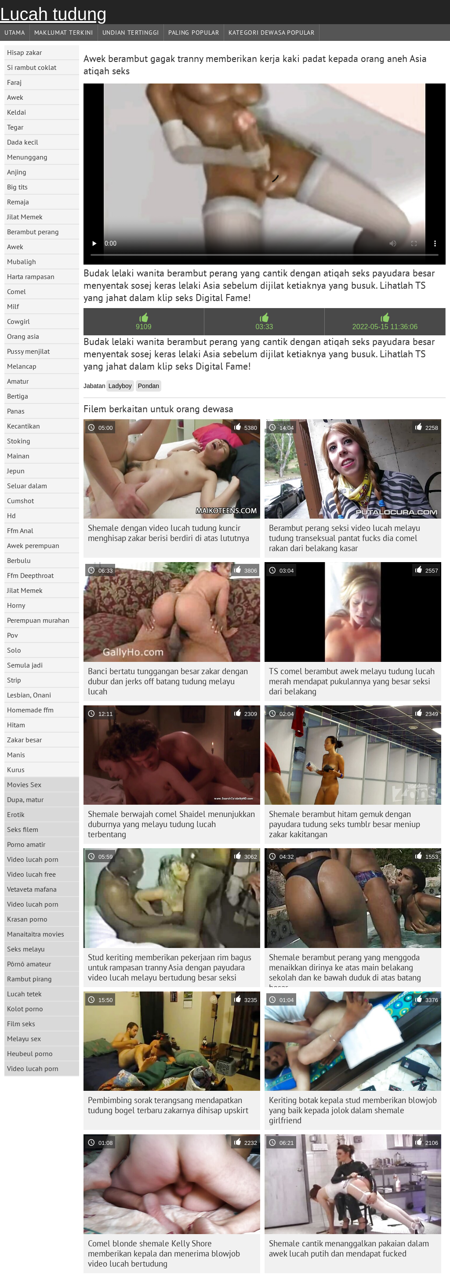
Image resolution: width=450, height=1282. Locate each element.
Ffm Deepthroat (30, 575)
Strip (14, 680)
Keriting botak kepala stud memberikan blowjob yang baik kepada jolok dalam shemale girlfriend (353, 1110)
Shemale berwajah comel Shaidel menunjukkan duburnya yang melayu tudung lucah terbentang (171, 824)
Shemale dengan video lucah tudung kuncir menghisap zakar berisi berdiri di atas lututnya (168, 533)
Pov (12, 635)
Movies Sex (24, 784)
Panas (16, 411)
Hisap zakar (24, 52)
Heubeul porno (30, 1053)
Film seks (21, 1023)
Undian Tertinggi (130, 32)
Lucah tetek (24, 993)
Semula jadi (25, 665)
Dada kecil (22, 142)
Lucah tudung (53, 14)
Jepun (16, 470)
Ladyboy (120, 385)
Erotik (16, 814)
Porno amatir (26, 844)
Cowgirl (18, 321)
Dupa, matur (25, 799)
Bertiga (17, 396)
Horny (16, 605)
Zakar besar (24, 739)
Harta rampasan (30, 276)
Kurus (16, 769)
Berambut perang (33, 231)
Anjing (16, 171)
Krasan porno (27, 919)
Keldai (16, 112)
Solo (14, 650)
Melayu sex (24, 1038)
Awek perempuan (33, 545)
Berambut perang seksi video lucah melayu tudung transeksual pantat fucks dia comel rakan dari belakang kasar (344, 538)
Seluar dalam (27, 485)
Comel (16, 291)
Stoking (18, 440)
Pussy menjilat (28, 351)
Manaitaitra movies (35, 934)
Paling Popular (193, 32)
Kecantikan (23, 425)
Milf (13, 306)
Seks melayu (26, 948)
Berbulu (19, 560)
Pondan (148, 385)
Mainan (18, 455)
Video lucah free (31, 874)
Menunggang (27, 157)
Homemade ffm (30, 709)
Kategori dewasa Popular (272, 32)
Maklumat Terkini (63, 32)
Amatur (18, 381)
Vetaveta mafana (32, 889)
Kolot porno (25, 1008)
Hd (11, 515)
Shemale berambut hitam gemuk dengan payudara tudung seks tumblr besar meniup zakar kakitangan (344, 824)
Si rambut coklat (31, 67)
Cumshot (20, 500)
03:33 (264, 326)
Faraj (14, 82)
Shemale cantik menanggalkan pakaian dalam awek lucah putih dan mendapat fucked (349, 1248)
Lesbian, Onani (29, 694)
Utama (14, 32)
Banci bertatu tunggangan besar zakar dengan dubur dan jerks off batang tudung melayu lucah (168, 681)
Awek (15, 97)
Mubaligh (21, 261)
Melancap (21, 366)
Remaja (18, 201)
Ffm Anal (20, 530)
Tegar (15, 127)
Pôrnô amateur (29, 963)
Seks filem (22, 829)
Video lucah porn (32, 859)
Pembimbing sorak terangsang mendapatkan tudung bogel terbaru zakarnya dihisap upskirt (168, 1105)
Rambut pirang (29, 978)
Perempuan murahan (38, 620)
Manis (16, 754)
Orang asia (23, 336)
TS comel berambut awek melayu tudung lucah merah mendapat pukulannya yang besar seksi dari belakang (352, 681)
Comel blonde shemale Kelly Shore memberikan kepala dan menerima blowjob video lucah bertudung (164, 1253)
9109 (144, 326)
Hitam (16, 724)
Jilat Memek (25, 216)
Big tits (17, 186)
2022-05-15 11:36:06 (385, 326)
